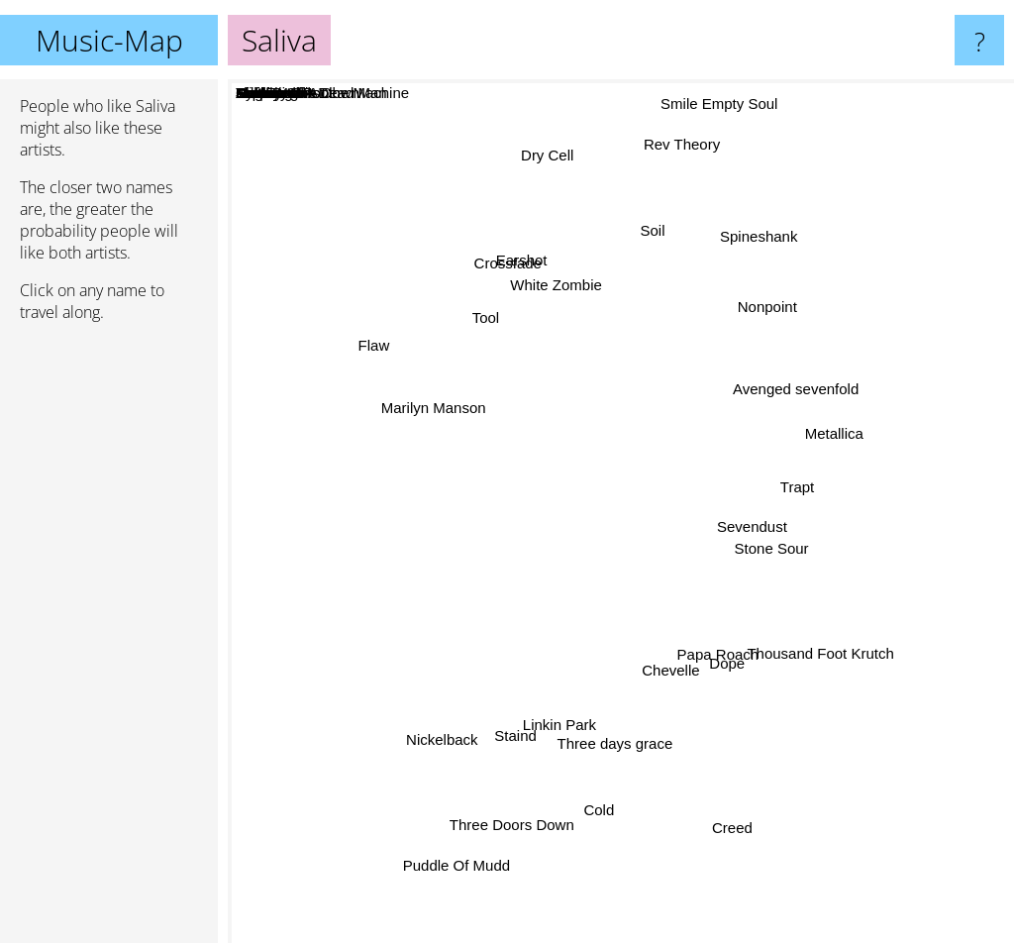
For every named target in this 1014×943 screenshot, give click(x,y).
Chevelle (670, 679)
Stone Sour (777, 546)
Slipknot (634, 486)
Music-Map (109, 40)
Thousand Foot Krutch (811, 642)
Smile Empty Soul (716, 96)
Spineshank (765, 242)
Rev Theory (682, 148)
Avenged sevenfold (787, 393)
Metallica (845, 417)
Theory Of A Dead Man (676, 659)
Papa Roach (727, 646)
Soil (649, 236)
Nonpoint (774, 322)
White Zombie (555, 302)
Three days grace (609, 749)
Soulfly (471, 615)
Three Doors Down (500, 812)
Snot (703, 836)
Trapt (795, 467)
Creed (739, 830)
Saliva (621, 511)
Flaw (358, 360)
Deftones (517, 471)
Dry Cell (541, 152)
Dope (731, 666)
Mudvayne (630, 381)
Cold (600, 820)
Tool (479, 304)
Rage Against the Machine (738, 494)
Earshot (517, 278)
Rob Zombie (549, 521)
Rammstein (522, 535)
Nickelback (426, 710)
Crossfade (508, 257)
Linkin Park (561, 739)
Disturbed (633, 528)
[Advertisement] (109, 641)
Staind (504, 716)
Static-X (580, 467)
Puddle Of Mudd (445, 867)
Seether (683, 471)
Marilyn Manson (418, 413)
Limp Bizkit (502, 579)
